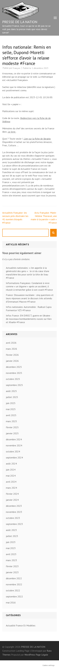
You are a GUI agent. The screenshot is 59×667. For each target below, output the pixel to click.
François (16, 68)
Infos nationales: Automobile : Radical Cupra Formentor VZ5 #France (28, 308)
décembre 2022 (14, 578)
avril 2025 (11, 415)
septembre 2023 (14, 523)
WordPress (29, 654)
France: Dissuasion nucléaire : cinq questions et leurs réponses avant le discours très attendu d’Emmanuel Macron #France (30, 298)
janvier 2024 (12, 499)
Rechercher (53, 233)
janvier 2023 (12, 572)
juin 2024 (10, 469)
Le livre (12, 131)
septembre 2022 (14, 596)
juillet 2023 (12, 536)
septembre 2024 (14, 457)
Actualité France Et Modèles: (21, 625)
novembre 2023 (14, 511)
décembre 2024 (14, 439)
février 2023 (12, 566)
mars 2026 (11, 348)
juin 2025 (10, 403)
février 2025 (12, 427)
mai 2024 (11, 475)
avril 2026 (11, 342)
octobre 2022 (13, 590)
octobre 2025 (13, 378)
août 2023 (11, 530)
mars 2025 (11, 421)
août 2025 (11, 391)
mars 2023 (11, 560)
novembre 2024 (14, 445)
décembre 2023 (14, 505)
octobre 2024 (13, 451)
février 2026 (12, 354)
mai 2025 (11, 409)
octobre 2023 (13, 517)
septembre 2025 (14, 385)
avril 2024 (11, 481)
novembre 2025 (14, 372)
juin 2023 (10, 542)
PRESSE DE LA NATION (19, 21)
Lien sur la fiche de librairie (37, 138)
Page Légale (42, 654)
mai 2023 (11, 548)
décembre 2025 (14, 366)
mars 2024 (11, 487)
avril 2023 (11, 554)
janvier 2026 (12, 360)
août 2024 (11, 463)
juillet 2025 (12, 397)
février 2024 (12, 493)
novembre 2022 (14, 584)
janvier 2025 (12, 433)
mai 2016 (11, 602)
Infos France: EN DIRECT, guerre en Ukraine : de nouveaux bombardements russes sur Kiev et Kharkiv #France (29, 319)
